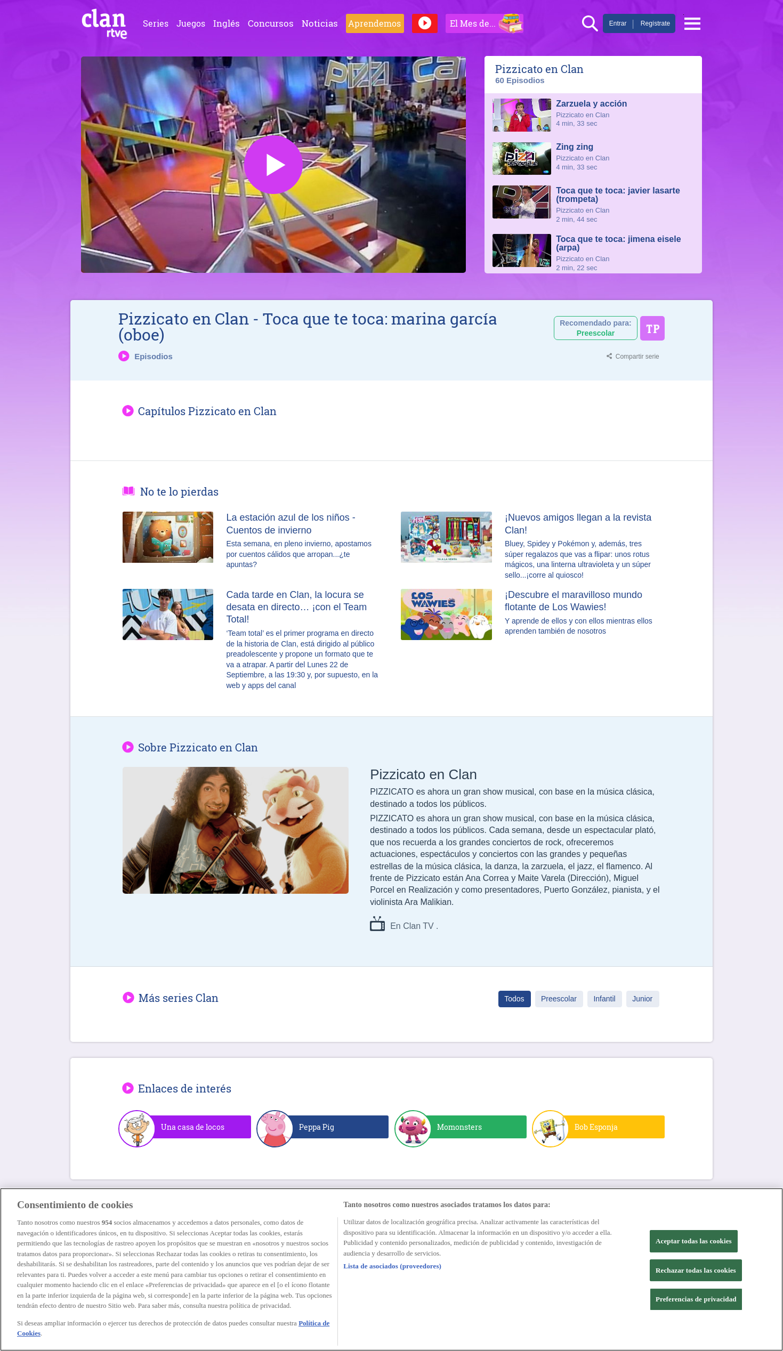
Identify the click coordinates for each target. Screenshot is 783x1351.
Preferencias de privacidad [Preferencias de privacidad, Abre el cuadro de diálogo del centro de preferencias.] (696, 1299)
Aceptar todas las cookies (694, 1241)
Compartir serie (637, 356)
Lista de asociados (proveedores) (392, 1266)
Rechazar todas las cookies (696, 1270)
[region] (391, 1269)
